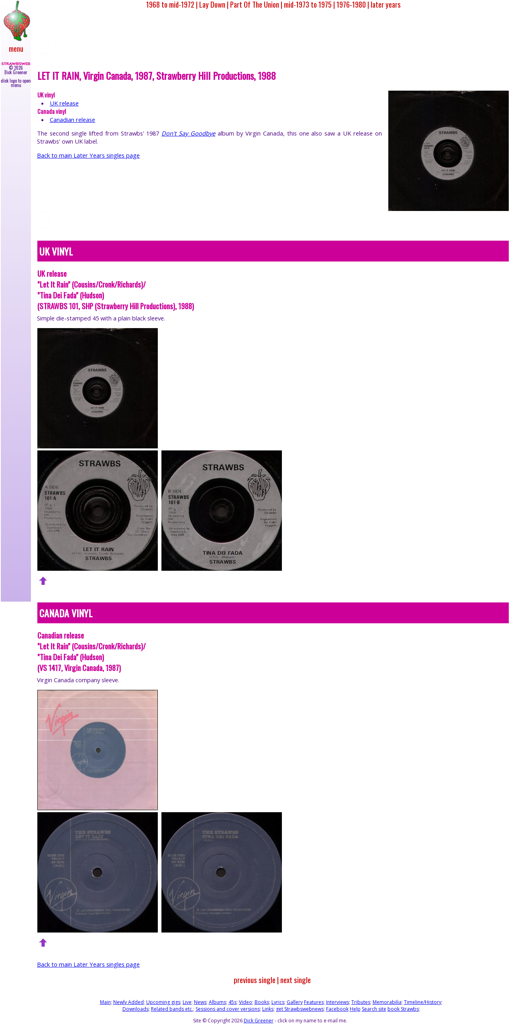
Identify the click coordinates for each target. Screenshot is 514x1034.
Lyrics (277, 1002)
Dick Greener (258, 1020)
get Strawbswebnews (300, 1009)
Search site (374, 1009)
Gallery (295, 1002)
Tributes (360, 1002)
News (200, 1002)
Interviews (337, 1002)
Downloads (135, 1009)
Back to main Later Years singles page (88, 155)
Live (187, 1002)
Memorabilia (387, 1002)
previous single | (256, 979)
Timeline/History (422, 1002)
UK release (64, 103)
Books (262, 1002)
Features (314, 1002)
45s (232, 1002)
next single (295, 979)
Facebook (337, 1009)
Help (355, 1009)
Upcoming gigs (163, 1002)
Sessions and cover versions (228, 1009)
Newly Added (128, 1002)
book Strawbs (403, 1009)
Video (245, 1002)
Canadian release (72, 120)
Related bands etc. (172, 1009)
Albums (217, 1002)
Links (267, 1009)
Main (105, 1002)
